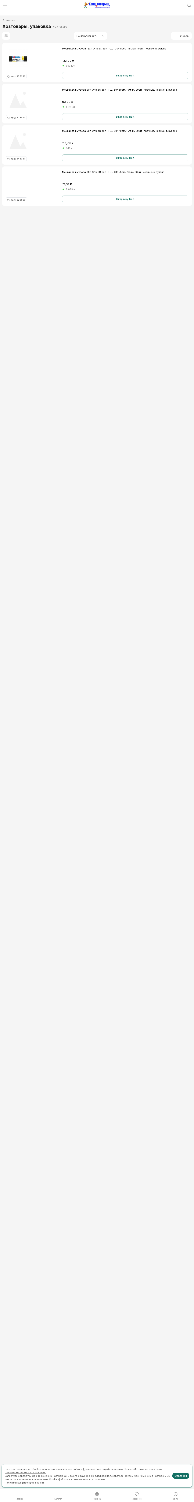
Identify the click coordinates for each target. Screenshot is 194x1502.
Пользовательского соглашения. (25, 1472)
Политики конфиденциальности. (24, 1482)
